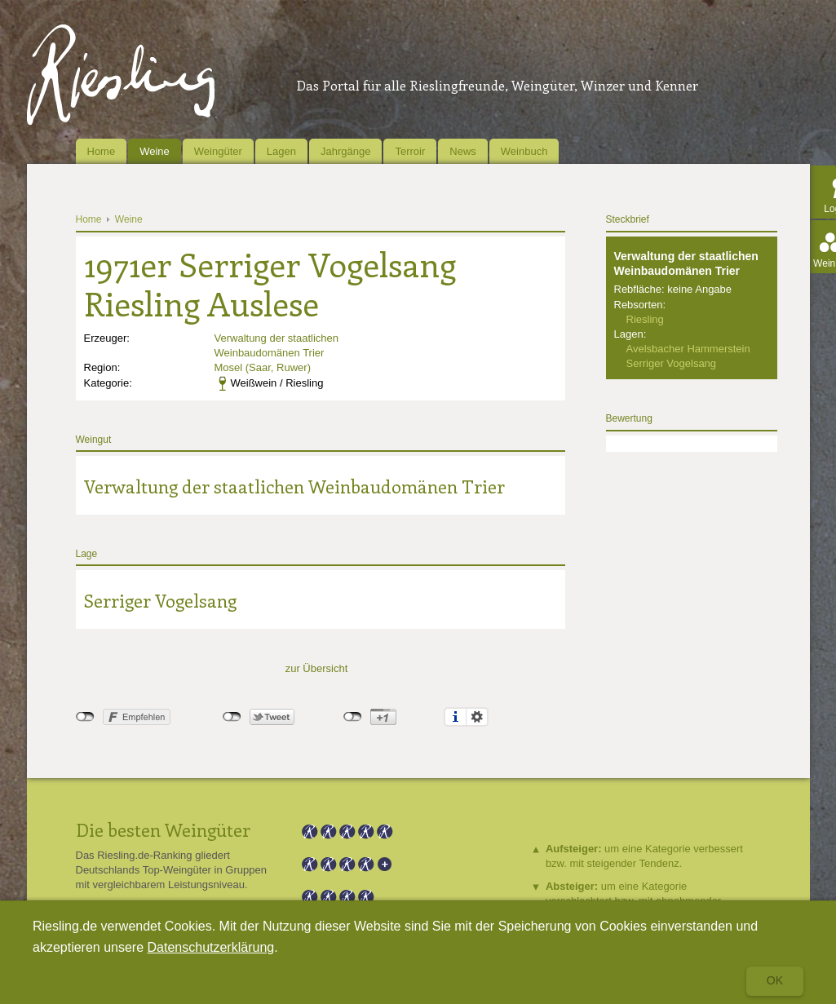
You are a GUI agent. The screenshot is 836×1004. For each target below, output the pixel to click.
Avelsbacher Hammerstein (688, 349)
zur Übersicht (316, 668)
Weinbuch (524, 151)
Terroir (410, 151)
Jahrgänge (345, 151)
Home (101, 151)
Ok (775, 980)
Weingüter (218, 151)
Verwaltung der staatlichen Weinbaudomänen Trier (294, 486)
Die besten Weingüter (163, 829)
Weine (154, 151)
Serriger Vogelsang (160, 600)
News (462, 151)
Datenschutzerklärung (211, 947)
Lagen (281, 151)
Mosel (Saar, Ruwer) (263, 367)
